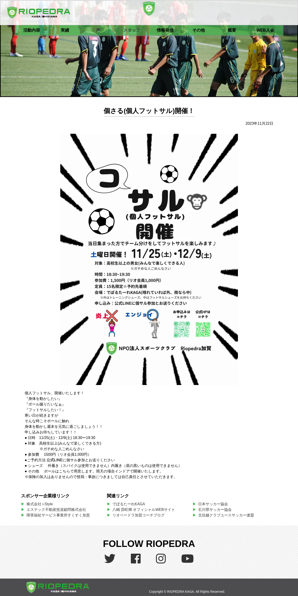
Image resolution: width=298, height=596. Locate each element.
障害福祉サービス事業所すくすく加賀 (58, 515)
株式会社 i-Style (40, 504)
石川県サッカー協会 (215, 510)
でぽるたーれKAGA (128, 504)
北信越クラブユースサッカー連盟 (226, 515)
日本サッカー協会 (213, 504)
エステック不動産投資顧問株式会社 (56, 510)
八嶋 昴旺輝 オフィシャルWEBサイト (145, 510)
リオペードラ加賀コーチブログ (138, 515)
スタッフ (131, 30)
